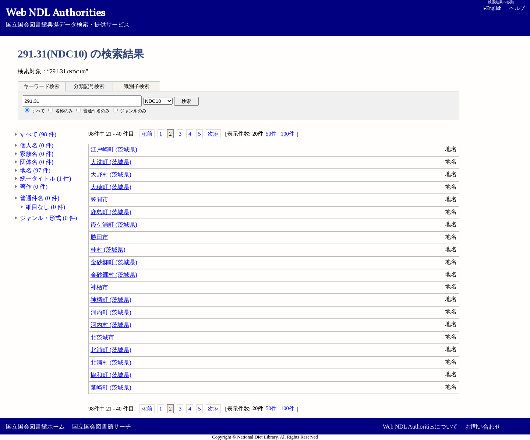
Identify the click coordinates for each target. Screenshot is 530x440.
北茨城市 (102, 337)
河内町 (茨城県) (111, 312)
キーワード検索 (42, 86)
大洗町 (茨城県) (111, 162)
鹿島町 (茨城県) (111, 212)
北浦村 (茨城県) (111, 362)
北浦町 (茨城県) (111, 350)
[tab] (42, 86)
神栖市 (99, 287)
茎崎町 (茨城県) (111, 387)
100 (287, 133)
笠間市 (99, 199)
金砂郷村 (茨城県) (114, 275)
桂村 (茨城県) (108, 250)
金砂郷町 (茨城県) (114, 262)
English (493, 8)
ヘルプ (517, 8)
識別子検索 (136, 86)
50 (271, 133)
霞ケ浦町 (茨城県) (114, 224)
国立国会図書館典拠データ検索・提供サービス (265, 17)
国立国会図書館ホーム (35, 426)
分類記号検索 (89, 86)
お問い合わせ (483, 426)
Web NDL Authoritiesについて (420, 426)
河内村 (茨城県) (111, 325)
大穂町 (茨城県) (111, 187)
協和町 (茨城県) (111, 375)
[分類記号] (82, 100)
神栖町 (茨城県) (111, 300)
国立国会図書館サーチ (101, 426)
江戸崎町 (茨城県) (114, 149)
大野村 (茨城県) (111, 174)
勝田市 (99, 237)
